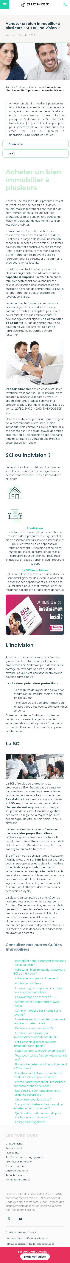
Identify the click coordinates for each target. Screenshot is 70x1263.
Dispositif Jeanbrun (17, 1170)
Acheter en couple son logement (36, 978)
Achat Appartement (18, 1179)
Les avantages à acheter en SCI (35, 997)
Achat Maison (14, 1175)
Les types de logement (30, 1122)
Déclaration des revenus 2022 (34, 1028)
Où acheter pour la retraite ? (33, 1099)
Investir (41, 87)
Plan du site (12, 1152)
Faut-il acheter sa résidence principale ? (40, 1050)
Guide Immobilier (25, 87)
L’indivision (15, 144)
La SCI (11, 153)
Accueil (9, 87)
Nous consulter (35, 1256)
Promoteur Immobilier (19, 1161)
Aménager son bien (28, 983)
